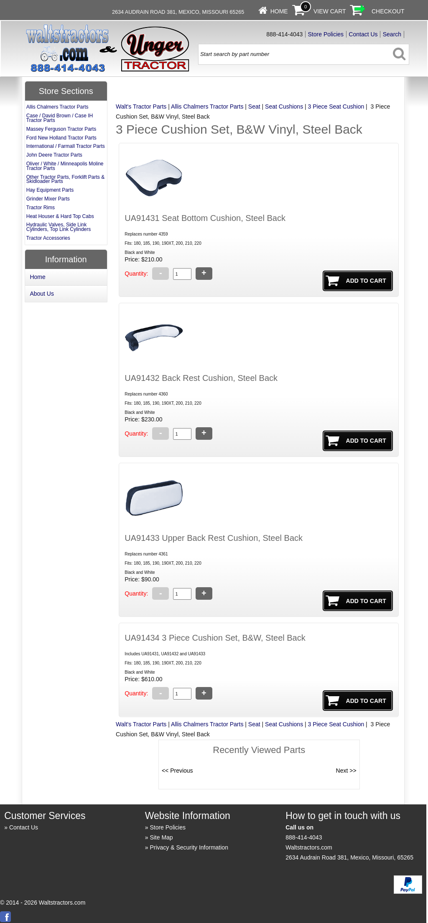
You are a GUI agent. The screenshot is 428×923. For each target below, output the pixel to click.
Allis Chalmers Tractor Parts (207, 106)
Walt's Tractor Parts (141, 106)
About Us (42, 293)
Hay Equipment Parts (50, 190)
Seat (254, 106)
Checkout (388, 11)
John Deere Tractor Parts (54, 155)
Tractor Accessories (48, 238)
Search (392, 34)
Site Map (161, 837)
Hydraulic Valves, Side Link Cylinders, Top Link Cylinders (58, 227)
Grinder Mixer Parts (48, 199)
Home (279, 11)
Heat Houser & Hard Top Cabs (60, 216)
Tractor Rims (40, 207)
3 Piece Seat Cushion (336, 106)
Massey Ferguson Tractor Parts (61, 129)
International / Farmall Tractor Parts (65, 146)
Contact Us (363, 34)
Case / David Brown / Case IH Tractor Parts (59, 118)
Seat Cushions (284, 106)
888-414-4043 (303, 837)
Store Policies (326, 34)
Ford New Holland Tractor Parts (61, 138)
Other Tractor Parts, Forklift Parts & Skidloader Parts (65, 179)
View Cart (329, 11)
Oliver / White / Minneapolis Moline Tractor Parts (65, 166)
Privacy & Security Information (189, 847)
